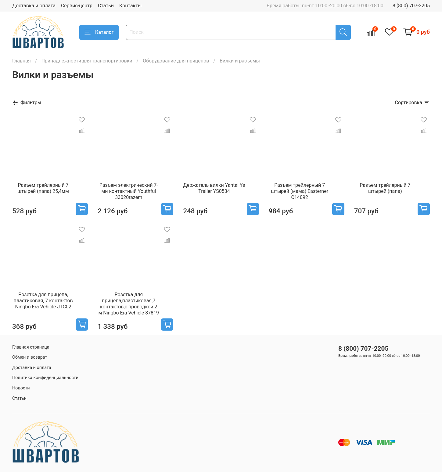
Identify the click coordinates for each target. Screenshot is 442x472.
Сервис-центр (76, 6)
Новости (21, 388)
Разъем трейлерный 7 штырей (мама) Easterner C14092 (299, 191)
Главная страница (30, 347)
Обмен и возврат (29, 357)
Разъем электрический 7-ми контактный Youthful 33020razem (128, 191)
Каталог (98, 32)
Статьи (106, 6)
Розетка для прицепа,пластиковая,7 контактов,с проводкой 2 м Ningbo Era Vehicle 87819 (128, 304)
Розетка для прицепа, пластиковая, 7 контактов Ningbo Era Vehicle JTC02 (43, 301)
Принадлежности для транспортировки (86, 61)
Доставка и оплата (34, 6)
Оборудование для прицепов (176, 61)
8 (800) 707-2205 (411, 6)
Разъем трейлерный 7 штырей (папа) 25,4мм (43, 188)
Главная (21, 61)
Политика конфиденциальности (45, 377)
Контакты (130, 6)
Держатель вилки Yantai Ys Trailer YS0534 (214, 188)
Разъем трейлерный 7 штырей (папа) (385, 188)
